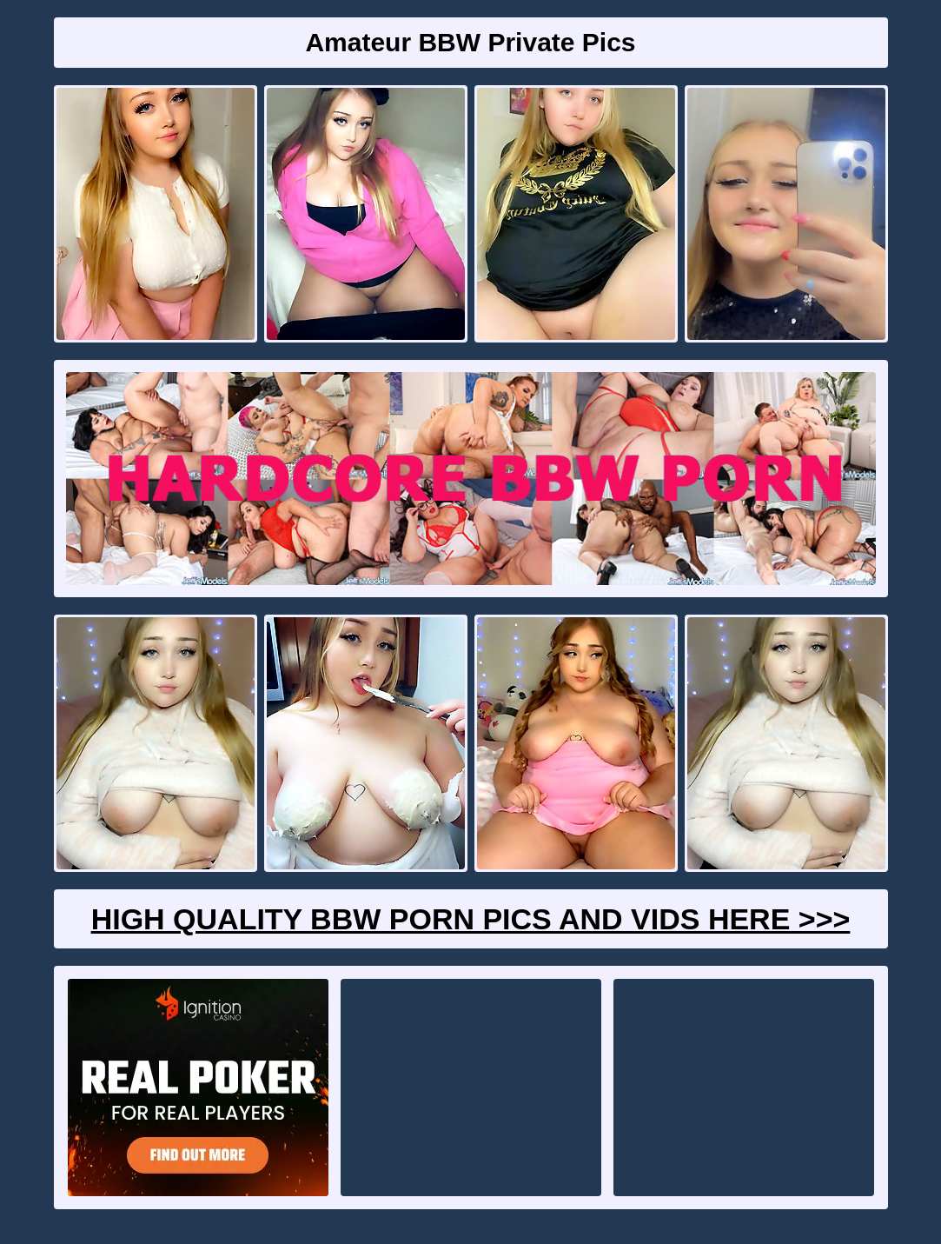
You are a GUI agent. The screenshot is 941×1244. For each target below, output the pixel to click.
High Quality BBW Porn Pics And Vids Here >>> (471, 918)
